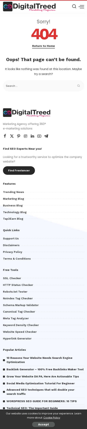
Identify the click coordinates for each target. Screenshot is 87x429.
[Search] (74, 6)
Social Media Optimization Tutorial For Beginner (41, 383)
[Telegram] (46, 136)
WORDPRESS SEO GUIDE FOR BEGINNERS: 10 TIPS (42, 401)
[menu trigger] (81, 6)
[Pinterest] (19, 136)
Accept (43, 424)
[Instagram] (26, 136)
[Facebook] (5, 136)
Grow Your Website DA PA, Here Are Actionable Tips (43, 376)
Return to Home (43, 45)
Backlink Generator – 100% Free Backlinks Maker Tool (45, 369)
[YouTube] (39, 136)
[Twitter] (12, 136)
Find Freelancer (19, 170)
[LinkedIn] (32, 136)
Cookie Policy (51, 417)
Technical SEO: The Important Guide (32, 408)
